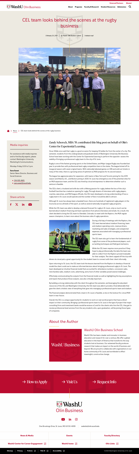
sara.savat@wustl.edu (22, 183)
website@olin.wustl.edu (90, 426)
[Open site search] (130, 6)
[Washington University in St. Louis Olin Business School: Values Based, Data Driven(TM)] (69, 411)
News (15, 131)
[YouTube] (63, 420)
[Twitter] (16, 205)
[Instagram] (76, 420)
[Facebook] (10, 205)
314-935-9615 (19, 180)
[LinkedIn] (23, 205)
